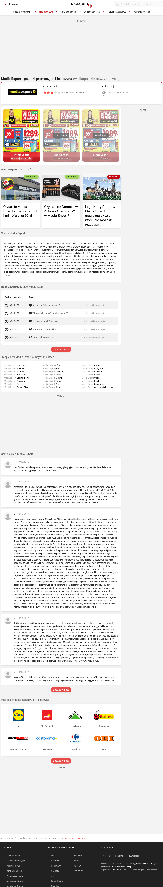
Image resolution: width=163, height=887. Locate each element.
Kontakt (106, 856)
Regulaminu (141, 863)
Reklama (119, 856)
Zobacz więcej (61, 349)
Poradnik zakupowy (15, 876)
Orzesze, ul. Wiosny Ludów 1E (46, 305)
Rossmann (56, 866)
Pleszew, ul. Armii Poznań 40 (45, 321)
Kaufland (78, 855)
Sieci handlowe (13, 866)
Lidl (52, 855)
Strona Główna (13, 855)
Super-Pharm (57, 881)
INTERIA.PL (117, 870)
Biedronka (56, 861)
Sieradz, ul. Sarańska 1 (42, 337)
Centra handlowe (14, 871)
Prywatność (133, 856)
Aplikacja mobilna (14, 881)
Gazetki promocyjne (15, 861)
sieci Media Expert (22, 286)
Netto (76, 861)
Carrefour (55, 871)
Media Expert (53, 838)
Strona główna (7, 838)
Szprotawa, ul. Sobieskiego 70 (46, 329)
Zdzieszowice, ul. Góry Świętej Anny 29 (50, 313)
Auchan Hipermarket (78, 868)
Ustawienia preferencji (121, 867)
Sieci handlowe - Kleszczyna (31, 838)
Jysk (53, 876)
